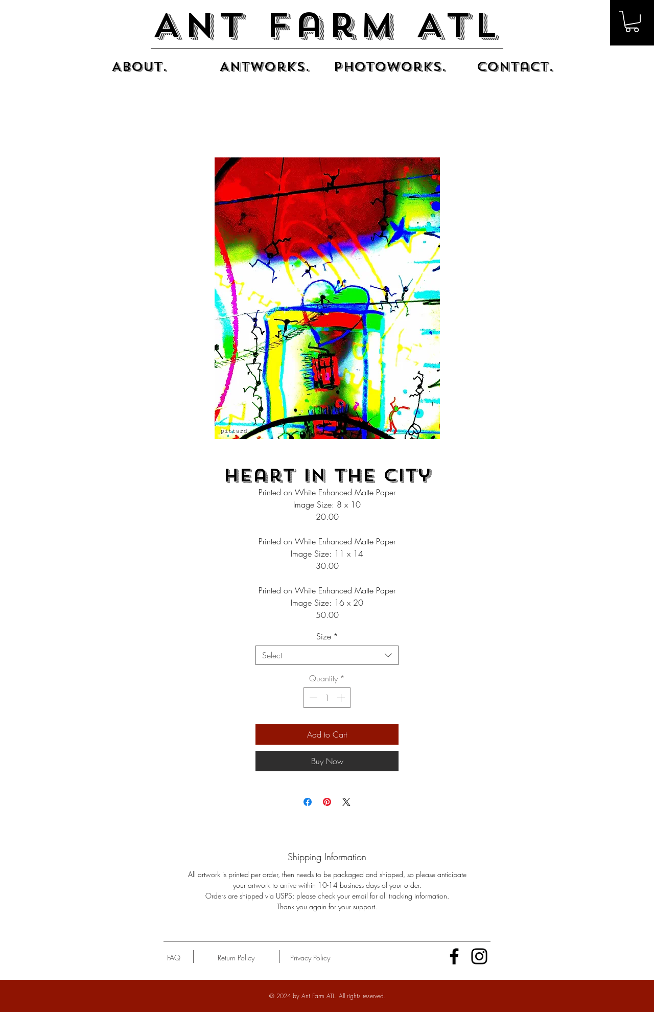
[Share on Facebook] (307, 802)
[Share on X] (346, 802)
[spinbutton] (327, 697)
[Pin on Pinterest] (327, 802)
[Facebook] (454, 956)
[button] (632, 21)
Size (327, 636)
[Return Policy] (235, 958)
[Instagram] (479, 956)
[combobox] (327, 655)
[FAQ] (174, 958)
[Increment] (342, 697)
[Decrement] (312, 697)
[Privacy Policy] (310, 958)
